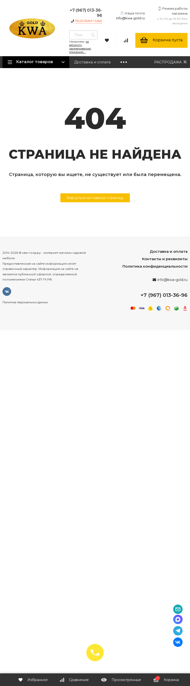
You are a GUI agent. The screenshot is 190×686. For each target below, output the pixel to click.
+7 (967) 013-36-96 (164, 295)
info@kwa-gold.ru (130, 18)
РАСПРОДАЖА (171, 62)
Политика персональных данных (25, 302)
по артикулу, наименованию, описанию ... (80, 47)
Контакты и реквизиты (165, 258)
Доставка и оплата (92, 62)
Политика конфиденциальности (155, 266)
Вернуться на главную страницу (95, 198)
